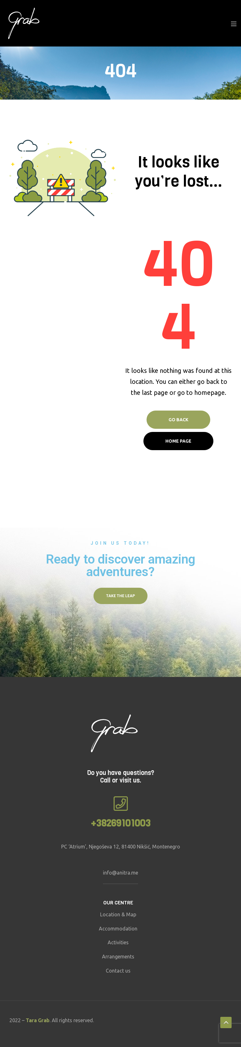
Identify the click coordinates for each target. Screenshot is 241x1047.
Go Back (178, 419)
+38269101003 (120, 823)
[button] (120, 596)
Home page (178, 441)
